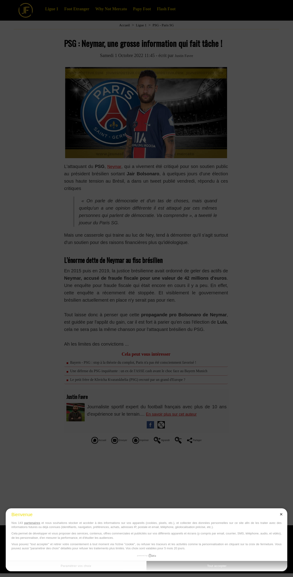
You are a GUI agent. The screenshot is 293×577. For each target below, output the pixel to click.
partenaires (32, 523)
